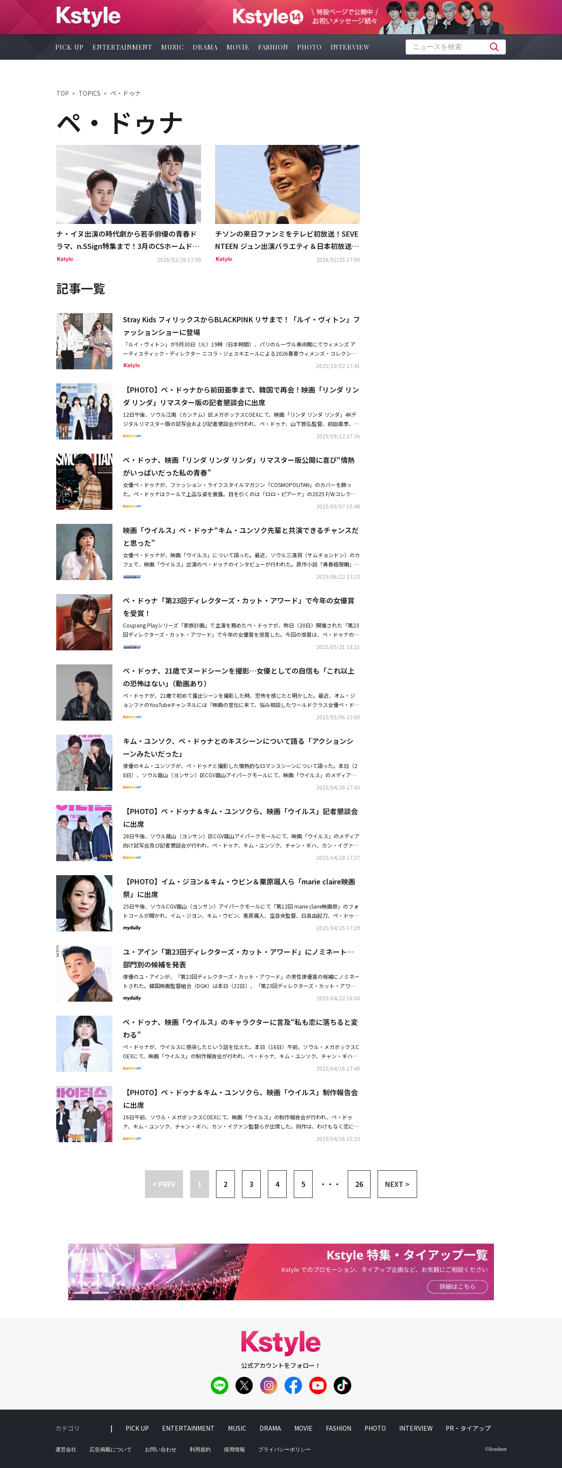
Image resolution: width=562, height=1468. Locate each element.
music (172, 47)
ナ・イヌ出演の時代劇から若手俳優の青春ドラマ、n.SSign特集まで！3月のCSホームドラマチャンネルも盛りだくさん (127, 240)
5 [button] (303, 1184)
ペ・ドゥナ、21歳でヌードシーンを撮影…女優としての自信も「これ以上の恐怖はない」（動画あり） (239, 677)
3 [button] (251, 1184)
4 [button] (277, 1184)
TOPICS (90, 93)
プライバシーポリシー (284, 1449)
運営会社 (65, 1449)
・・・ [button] (330, 1184)
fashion (273, 47)
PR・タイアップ (468, 1428)
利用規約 (200, 1449)
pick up (69, 47)
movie (238, 47)
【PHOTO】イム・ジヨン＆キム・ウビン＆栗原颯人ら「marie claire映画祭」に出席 (239, 887)
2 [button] (225, 1184)
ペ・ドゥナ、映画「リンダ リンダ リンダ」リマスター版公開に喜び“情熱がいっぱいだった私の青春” (239, 466)
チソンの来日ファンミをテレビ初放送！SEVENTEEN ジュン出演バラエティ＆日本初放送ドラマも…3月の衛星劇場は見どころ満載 (287, 240)
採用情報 (234, 1449)
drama (205, 47)
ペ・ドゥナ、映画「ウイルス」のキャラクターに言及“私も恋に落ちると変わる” (240, 1028)
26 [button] (359, 1184)
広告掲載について (111, 1449)
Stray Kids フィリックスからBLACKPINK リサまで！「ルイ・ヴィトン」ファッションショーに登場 (241, 325)
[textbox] (456, 47)
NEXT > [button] (397, 1184)
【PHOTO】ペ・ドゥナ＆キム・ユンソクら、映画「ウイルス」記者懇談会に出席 (240, 817)
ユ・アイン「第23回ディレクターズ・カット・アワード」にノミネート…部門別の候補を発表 (238, 958)
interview (350, 47)
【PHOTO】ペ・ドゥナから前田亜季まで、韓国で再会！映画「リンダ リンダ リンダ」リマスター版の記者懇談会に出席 (241, 396)
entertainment (122, 47)
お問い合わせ (161, 1449)
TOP (62, 93)
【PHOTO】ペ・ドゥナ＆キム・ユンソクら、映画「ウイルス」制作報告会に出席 (240, 1098)
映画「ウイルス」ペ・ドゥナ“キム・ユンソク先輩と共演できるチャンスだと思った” (241, 536)
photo (309, 47)
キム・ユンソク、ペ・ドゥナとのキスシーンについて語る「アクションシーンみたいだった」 (238, 747)
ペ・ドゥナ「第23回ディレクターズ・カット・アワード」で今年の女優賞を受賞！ (238, 606)
